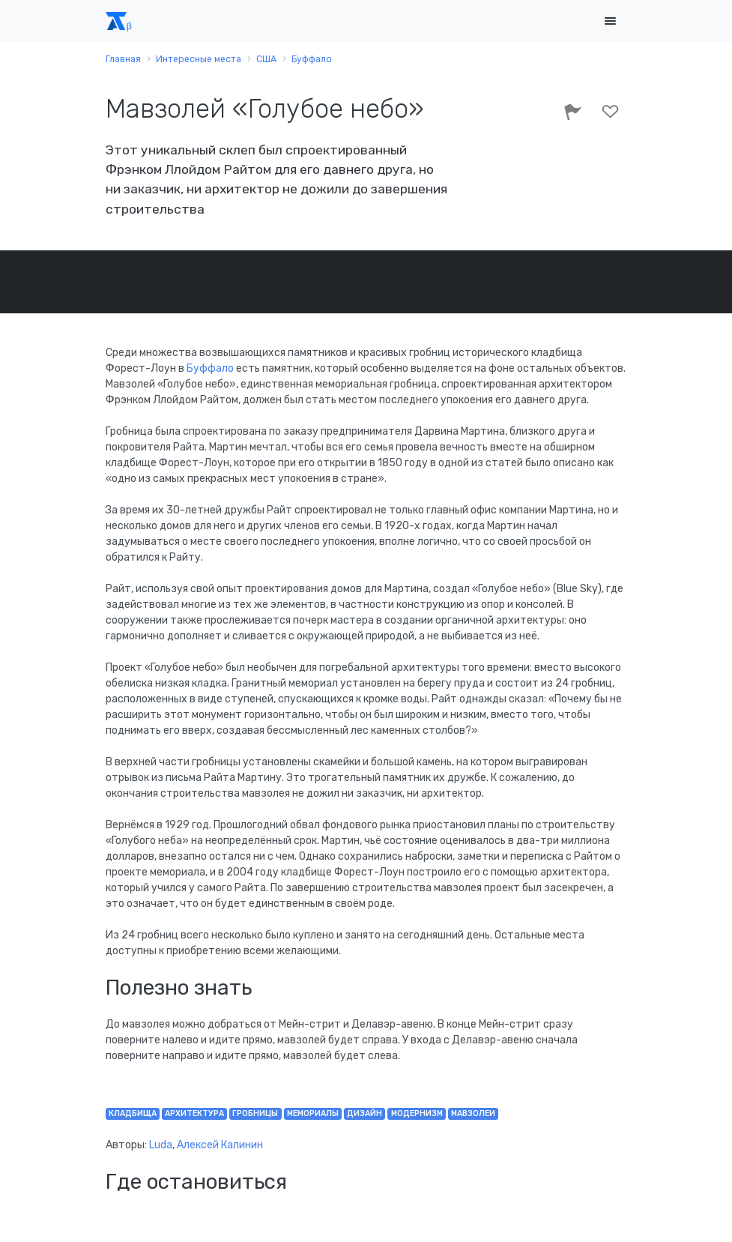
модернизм (417, 1113)
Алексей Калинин (220, 1145)
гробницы (255, 1113)
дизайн (364, 1113)
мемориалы (313, 1113)
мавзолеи (473, 1113)
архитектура (194, 1113)
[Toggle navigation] (610, 21)
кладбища (133, 1113)
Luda (160, 1145)
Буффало (211, 368)
